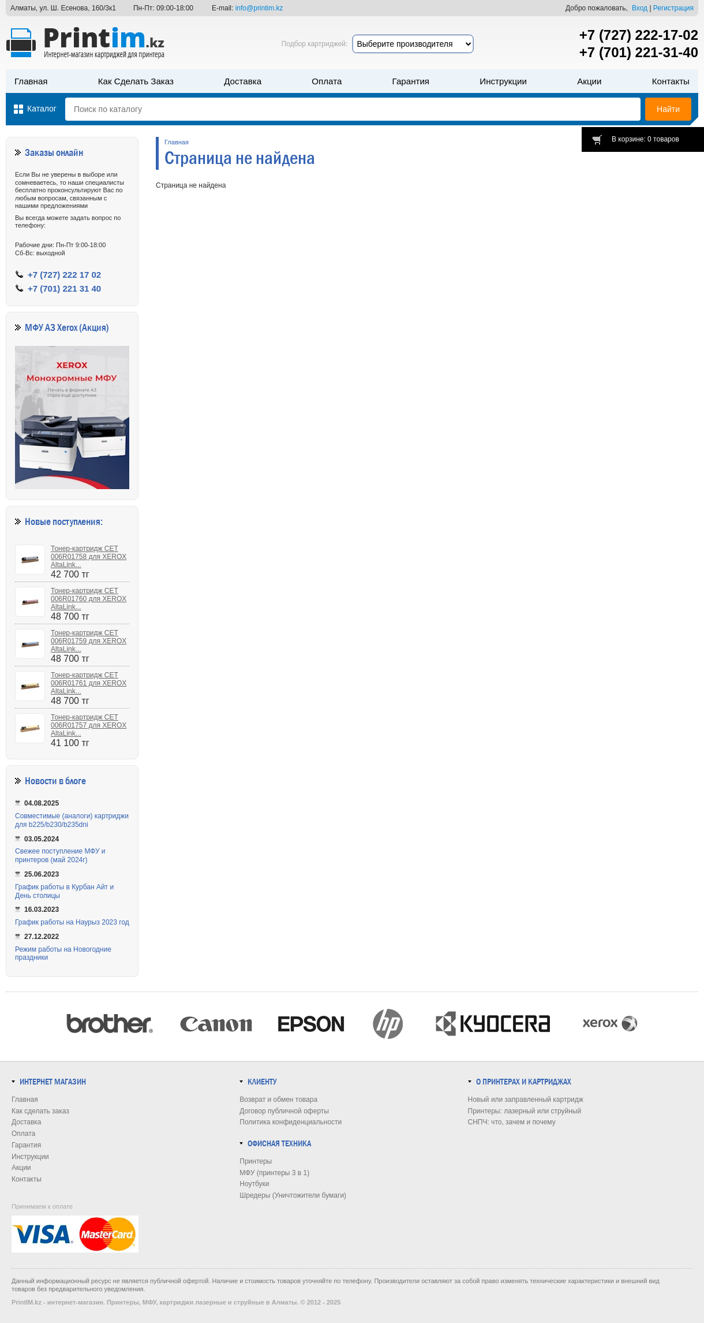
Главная (31, 81)
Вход (639, 8)
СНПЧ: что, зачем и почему (512, 1122)
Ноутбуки (254, 1184)
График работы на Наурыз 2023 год (72, 922)
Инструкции (503, 81)
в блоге (72, 781)
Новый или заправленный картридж (525, 1099)
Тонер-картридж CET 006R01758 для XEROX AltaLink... (88, 557)
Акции (589, 81)
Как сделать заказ (136, 81)
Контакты (671, 81)
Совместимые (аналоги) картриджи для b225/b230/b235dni (72, 820)
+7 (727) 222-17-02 (638, 35)
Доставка (242, 81)
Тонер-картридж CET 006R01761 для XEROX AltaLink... (88, 683)
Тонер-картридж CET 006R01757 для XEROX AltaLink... (88, 725)
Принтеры (255, 1161)
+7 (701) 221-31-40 (638, 52)
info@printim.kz (259, 8)
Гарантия (410, 81)
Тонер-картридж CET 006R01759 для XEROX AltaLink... (88, 641)
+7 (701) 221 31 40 (64, 288)
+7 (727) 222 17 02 (64, 274)
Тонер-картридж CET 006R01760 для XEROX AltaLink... (88, 599)
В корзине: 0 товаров (645, 139)
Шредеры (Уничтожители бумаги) (292, 1195)
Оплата (327, 81)
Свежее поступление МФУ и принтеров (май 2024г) (60, 855)
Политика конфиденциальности (290, 1122)
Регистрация (673, 8)
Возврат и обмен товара (278, 1099)
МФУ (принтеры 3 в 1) (274, 1173)
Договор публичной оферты (284, 1111)
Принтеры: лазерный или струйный (525, 1111)
